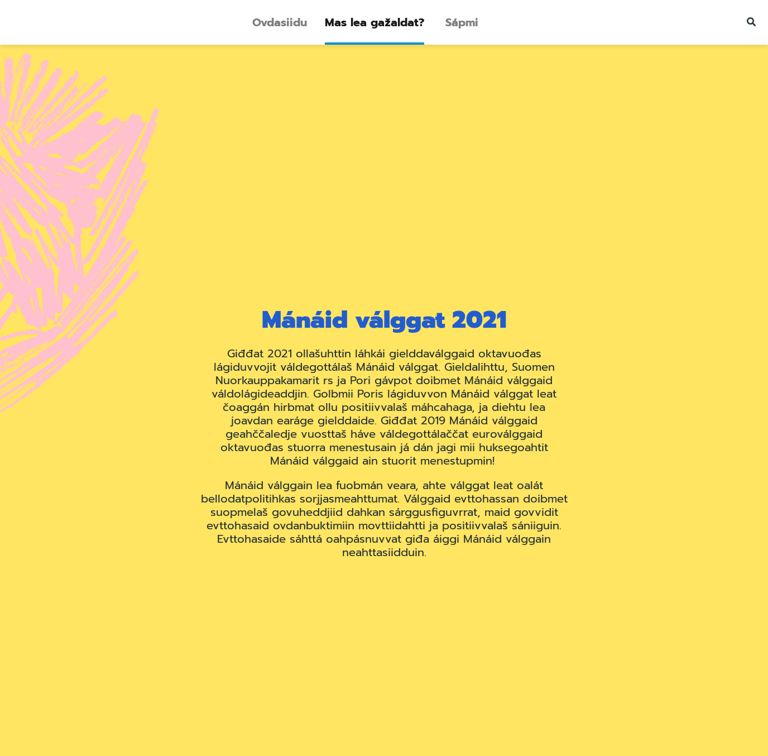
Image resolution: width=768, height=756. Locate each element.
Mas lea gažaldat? (374, 22)
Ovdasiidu (279, 22)
